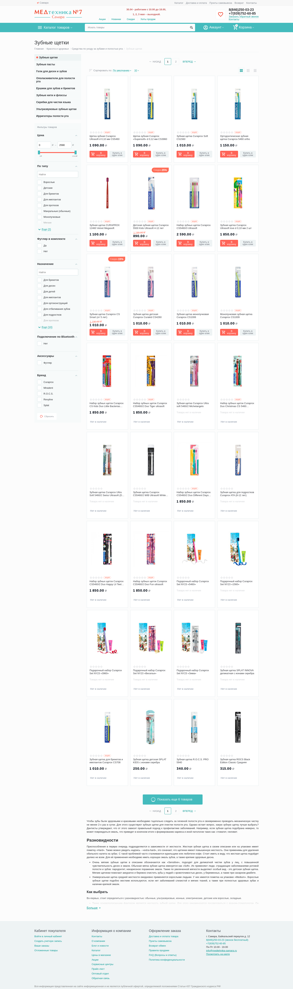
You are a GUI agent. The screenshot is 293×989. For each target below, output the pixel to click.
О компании (98, 941)
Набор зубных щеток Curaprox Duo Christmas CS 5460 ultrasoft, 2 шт (237, 405)
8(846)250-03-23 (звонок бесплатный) (227, 939)
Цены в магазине (101, 955)
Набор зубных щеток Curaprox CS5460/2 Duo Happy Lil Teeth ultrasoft (107, 583)
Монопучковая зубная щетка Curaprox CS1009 (236, 316)
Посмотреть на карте (218, 954)
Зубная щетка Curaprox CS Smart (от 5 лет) (105, 316)
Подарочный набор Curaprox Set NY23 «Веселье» (149, 672)
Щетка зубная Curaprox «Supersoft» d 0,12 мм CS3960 (150, 137)
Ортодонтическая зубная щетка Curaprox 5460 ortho (235, 137)
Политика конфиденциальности (167, 959)
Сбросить (47, 416)
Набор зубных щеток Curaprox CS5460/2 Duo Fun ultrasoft (150, 583)
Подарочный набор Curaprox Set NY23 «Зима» (193, 672)
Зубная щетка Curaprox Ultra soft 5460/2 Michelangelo (193, 405)
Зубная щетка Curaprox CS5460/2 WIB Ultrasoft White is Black (150, 494)
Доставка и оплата (196, 2)
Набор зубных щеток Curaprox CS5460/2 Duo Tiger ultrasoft (150, 405)
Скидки (131, 19)
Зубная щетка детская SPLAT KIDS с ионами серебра (149, 761)
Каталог (179, 2)
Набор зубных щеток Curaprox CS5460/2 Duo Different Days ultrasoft (194, 494)
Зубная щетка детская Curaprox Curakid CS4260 (147, 316)
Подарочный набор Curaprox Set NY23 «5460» (193, 583)
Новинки (116, 19)
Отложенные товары (46, 950)
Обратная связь (101, 978)
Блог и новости (100, 945)
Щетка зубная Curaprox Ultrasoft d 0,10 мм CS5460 (104, 137)
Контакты (251, 2)
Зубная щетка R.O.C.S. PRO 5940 (193, 761)
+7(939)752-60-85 (242, 13)
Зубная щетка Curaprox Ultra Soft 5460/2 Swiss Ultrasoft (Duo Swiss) (107, 494)
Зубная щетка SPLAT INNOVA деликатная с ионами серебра (237, 672)
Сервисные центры (102, 964)
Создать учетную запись (48, 941)
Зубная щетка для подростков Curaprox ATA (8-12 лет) (237, 494)
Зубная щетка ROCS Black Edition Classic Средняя (235, 761)
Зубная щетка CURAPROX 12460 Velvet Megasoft (105, 227)
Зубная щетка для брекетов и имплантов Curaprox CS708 (106, 761)
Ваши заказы (41, 945)
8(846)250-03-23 (241, 10)
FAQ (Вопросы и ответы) (163, 955)
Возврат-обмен (157, 945)
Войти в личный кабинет (48, 936)
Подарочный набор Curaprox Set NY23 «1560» (236, 583)
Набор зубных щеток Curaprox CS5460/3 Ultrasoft (194, 227)
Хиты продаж (148, 19)
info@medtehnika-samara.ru (221, 950)
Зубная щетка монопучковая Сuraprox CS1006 (193, 316)
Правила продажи (159, 950)
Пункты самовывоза (220, 2)
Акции (102, 19)
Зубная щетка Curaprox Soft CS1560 (192, 137)
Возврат (239, 2)
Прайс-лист (98, 968)
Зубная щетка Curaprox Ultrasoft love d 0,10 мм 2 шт (236, 227)
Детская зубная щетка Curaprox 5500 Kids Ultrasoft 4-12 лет (151, 227)
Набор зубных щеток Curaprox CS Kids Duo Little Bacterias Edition (107, 405)
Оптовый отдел (100, 973)
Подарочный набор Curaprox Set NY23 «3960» (106, 672)
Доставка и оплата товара (163, 936)
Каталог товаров (56, 27)
